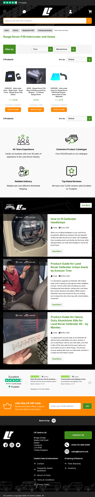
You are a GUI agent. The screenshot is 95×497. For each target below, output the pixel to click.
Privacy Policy (43, 484)
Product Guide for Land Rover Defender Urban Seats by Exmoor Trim (69, 267)
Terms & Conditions (45, 480)
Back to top (47, 421)
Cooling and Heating (45, 30)
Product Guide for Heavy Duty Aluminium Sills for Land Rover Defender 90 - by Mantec (69, 322)
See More (86, 205)
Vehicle (15, 30)
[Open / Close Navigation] (5, 11)
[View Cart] (90, 11)
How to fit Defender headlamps (63, 220)
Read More (56, 251)
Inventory (72, 468)
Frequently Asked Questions (44, 469)
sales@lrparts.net (76, 451)
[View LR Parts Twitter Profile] (18, 445)
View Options (13, 110)
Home (7, 30)
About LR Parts (43, 475)
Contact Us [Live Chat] (24, 11)
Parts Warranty (74, 464)
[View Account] (70, 11)
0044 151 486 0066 (77, 444)
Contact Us (78, 435)
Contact (40, 464)
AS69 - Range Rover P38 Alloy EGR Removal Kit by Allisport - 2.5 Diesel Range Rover (36, 91)
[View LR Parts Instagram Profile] (11, 445)
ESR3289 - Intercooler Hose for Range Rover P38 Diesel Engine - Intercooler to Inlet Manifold (59, 92)
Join (87, 406)
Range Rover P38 (28, 30)
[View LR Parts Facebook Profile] (5, 445)
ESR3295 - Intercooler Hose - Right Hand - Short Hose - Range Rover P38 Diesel (13, 91)
